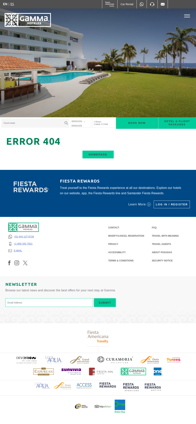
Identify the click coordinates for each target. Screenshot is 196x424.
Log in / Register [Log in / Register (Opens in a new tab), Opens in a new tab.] (172, 204)
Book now (137, 123)
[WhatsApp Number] (142, 4)
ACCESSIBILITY (117, 252)
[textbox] (34, 123)
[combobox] (35, 123)
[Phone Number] (152, 4)
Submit (105, 302)
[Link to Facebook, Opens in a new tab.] (9, 262)
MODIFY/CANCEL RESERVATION (126, 236)
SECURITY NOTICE (162, 260)
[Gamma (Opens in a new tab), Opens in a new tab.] (109, 4)
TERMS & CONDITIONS (121, 260)
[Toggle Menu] (187, 16)
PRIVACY (113, 243)
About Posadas (162, 252)
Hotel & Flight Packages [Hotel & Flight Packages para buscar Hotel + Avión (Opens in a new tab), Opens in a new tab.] (177, 123)
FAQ (154, 227)
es (12, 4)
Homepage (98, 154)
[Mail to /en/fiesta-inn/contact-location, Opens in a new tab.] (163, 4)
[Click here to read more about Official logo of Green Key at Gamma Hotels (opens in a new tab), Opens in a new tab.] (120, 406)
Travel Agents (161, 244)
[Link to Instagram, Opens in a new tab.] (16, 262)
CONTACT (113, 227)
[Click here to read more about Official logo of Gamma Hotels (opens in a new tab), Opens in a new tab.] (133, 371)
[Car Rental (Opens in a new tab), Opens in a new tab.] (127, 4)
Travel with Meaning (165, 236)
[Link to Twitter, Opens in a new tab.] (25, 262)
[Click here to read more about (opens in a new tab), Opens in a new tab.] (26, 360)
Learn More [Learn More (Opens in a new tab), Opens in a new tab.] (139, 204)
